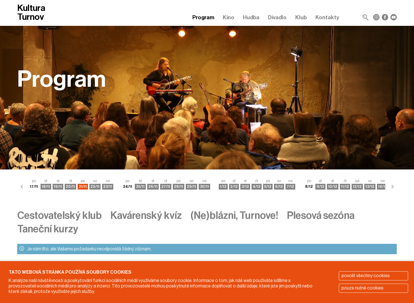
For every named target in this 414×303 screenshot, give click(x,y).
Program (203, 17)
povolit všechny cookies (366, 275)
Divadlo (277, 17)
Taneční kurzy (47, 229)
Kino (228, 17)
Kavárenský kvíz (146, 216)
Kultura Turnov (31, 12)
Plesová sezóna (320, 216)
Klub (301, 17)
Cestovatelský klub (59, 216)
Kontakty (327, 17)
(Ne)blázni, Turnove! (234, 216)
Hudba (251, 17)
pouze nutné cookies (363, 288)
